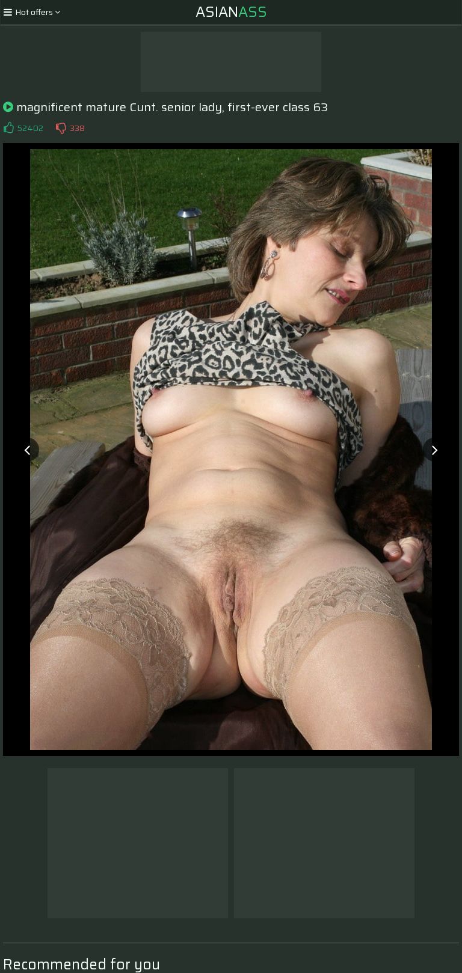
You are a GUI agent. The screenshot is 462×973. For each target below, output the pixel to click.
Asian (231, 12)
